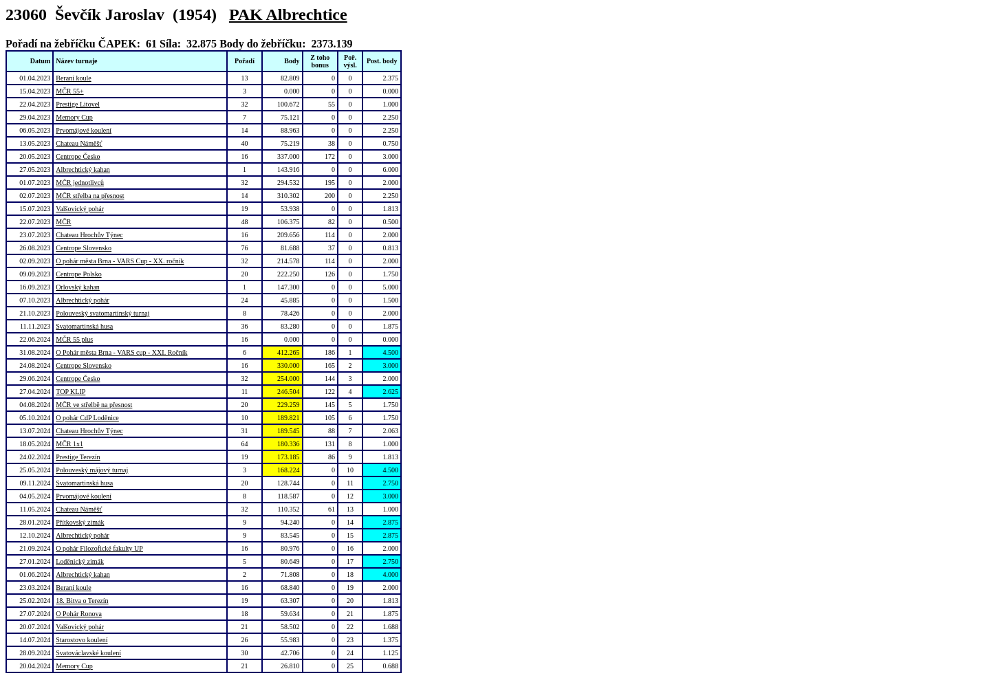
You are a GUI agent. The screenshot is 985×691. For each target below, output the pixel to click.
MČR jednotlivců (80, 182)
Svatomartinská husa (84, 326)
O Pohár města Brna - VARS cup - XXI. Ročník (121, 352)
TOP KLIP (70, 391)
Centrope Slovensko (83, 248)
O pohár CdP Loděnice (87, 417)
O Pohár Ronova (79, 613)
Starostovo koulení (81, 640)
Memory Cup (74, 117)
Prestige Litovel (78, 104)
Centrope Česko (78, 156)
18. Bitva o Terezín (82, 600)
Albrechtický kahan (83, 169)
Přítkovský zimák (80, 522)
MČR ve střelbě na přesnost (94, 404)
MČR (63, 222)
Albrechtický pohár (82, 300)
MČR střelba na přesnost (90, 195)
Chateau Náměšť (79, 143)
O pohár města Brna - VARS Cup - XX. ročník (120, 261)
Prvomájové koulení (83, 130)
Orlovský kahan (78, 287)
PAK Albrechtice (288, 14)
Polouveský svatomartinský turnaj (102, 313)
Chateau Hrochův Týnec (89, 235)
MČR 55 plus (74, 339)
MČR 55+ (69, 91)
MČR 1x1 (69, 444)
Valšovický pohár (80, 208)
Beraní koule (73, 78)
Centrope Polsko (78, 274)
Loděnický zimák (80, 561)
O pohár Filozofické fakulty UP (99, 548)
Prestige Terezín (78, 457)
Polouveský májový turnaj (92, 470)
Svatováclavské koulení (88, 653)
